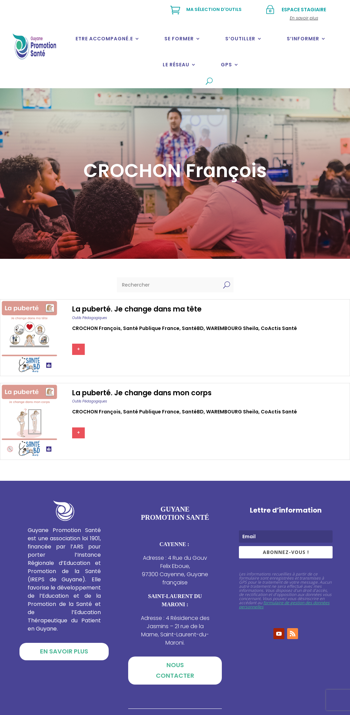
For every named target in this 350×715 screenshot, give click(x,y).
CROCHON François (96, 328)
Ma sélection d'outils (214, 9)
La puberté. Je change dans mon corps (142, 393)
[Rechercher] (168, 284)
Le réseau (176, 64)
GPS (226, 64)
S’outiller (240, 38)
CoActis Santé (279, 328)
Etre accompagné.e (104, 38)
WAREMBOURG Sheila (232, 328)
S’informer (303, 38)
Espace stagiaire (304, 9)
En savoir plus (64, 651)
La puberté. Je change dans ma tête (137, 309)
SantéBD (193, 328)
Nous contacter (175, 670)
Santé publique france (151, 328)
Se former (179, 38)
